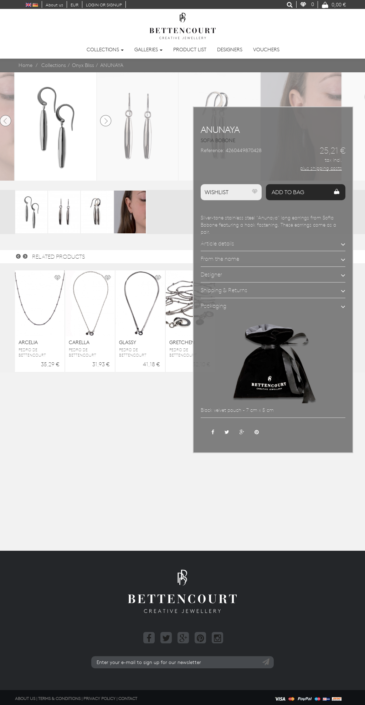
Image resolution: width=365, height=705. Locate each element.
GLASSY (127, 342)
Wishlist (231, 192)
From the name (220, 258)
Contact (127, 698)
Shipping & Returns (224, 290)
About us (54, 4)
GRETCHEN (182, 342)
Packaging (213, 305)
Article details (217, 243)
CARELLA (79, 342)
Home (25, 65)
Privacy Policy (99, 698)
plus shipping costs (321, 168)
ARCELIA (28, 342)
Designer (211, 274)
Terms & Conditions (59, 698)
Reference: (212, 150)
